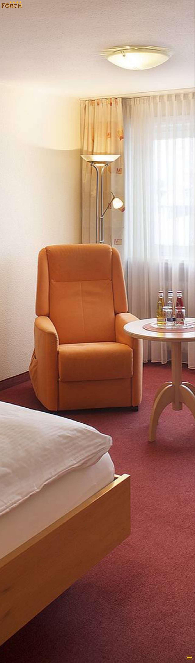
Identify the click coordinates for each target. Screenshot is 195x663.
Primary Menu (189, 657)
